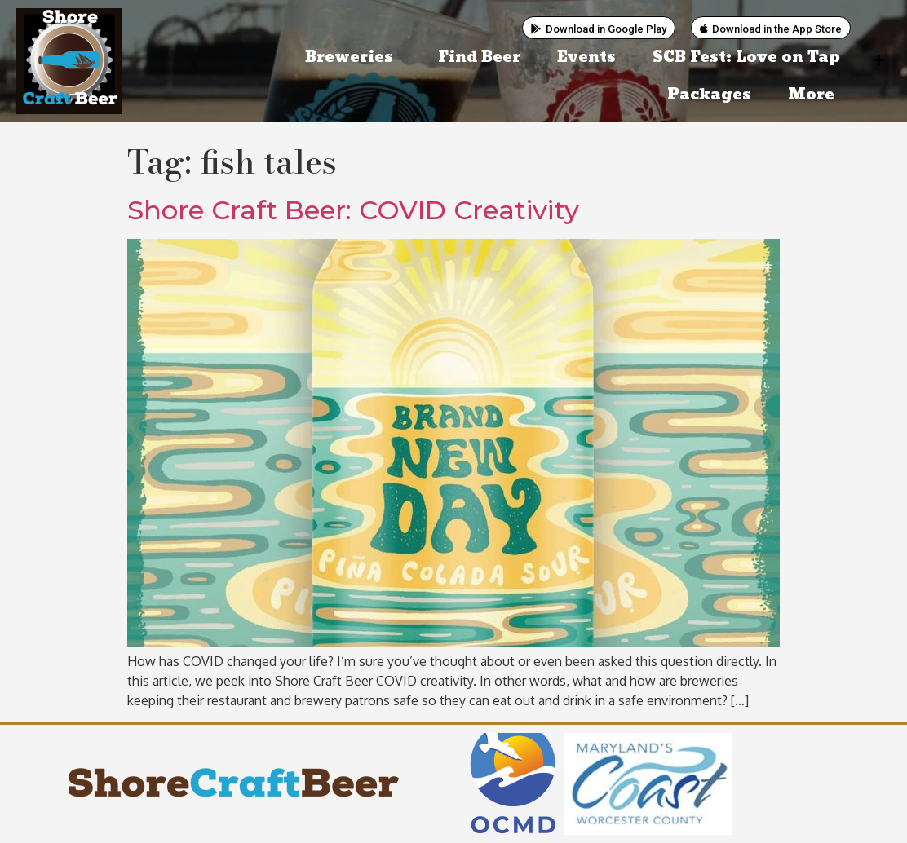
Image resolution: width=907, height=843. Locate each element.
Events (586, 57)
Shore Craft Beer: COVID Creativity (353, 210)
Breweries (353, 57)
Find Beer (479, 57)
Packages (709, 95)
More (815, 95)
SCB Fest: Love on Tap (746, 57)
